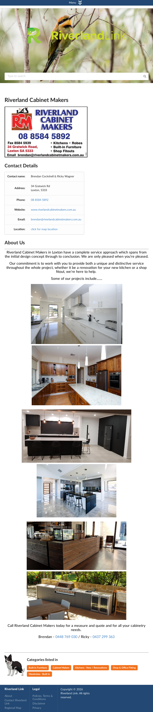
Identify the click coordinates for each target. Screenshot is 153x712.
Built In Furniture (38, 668)
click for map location (44, 229)
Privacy (36, 708)
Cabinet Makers (61, 668)
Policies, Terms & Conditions (42, 698)
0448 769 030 (66, 637)
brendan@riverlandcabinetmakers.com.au (56, 219)
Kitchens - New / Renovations (91, 668)
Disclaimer (38, 703)
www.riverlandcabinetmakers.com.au (53, 209)
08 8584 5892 (39, 200)
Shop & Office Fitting (124, 668)
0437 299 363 (104, 637)
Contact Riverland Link (15, 702)
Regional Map (13, 708)
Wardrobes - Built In (39, 674)
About (8, 696)
